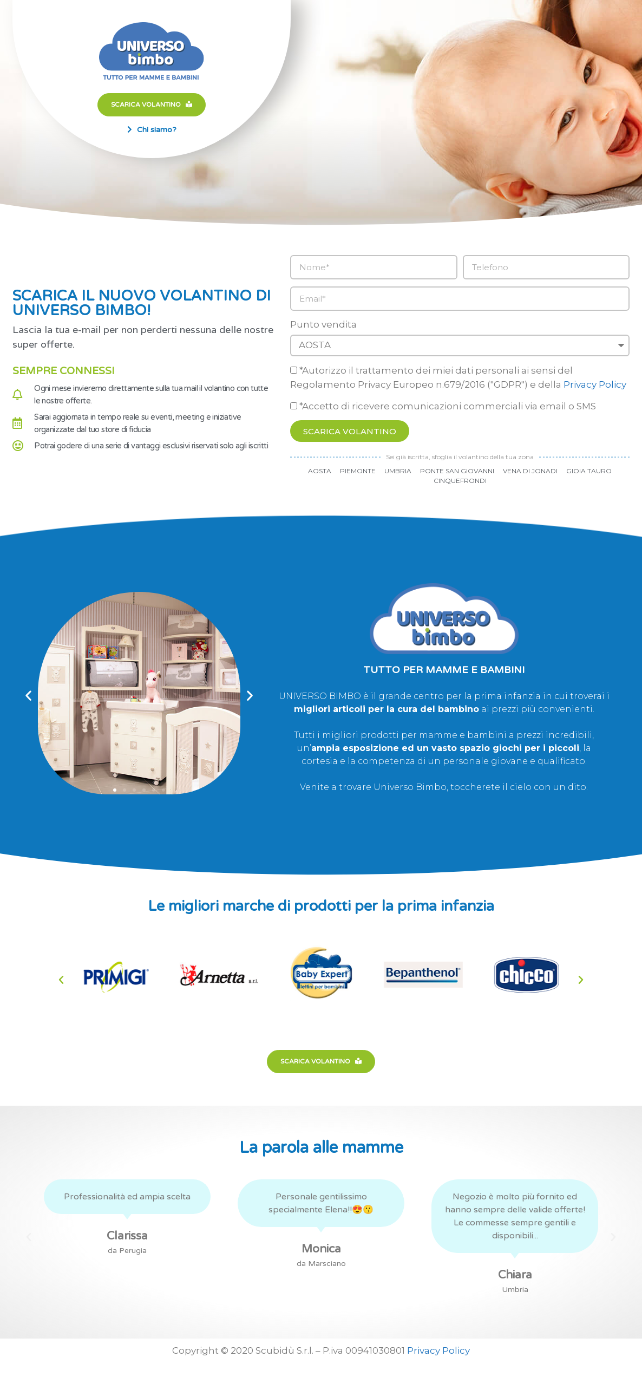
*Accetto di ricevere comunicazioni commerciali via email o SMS (447, 406)
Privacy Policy (595, 384)
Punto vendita (323, 324)
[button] (28, 695)
